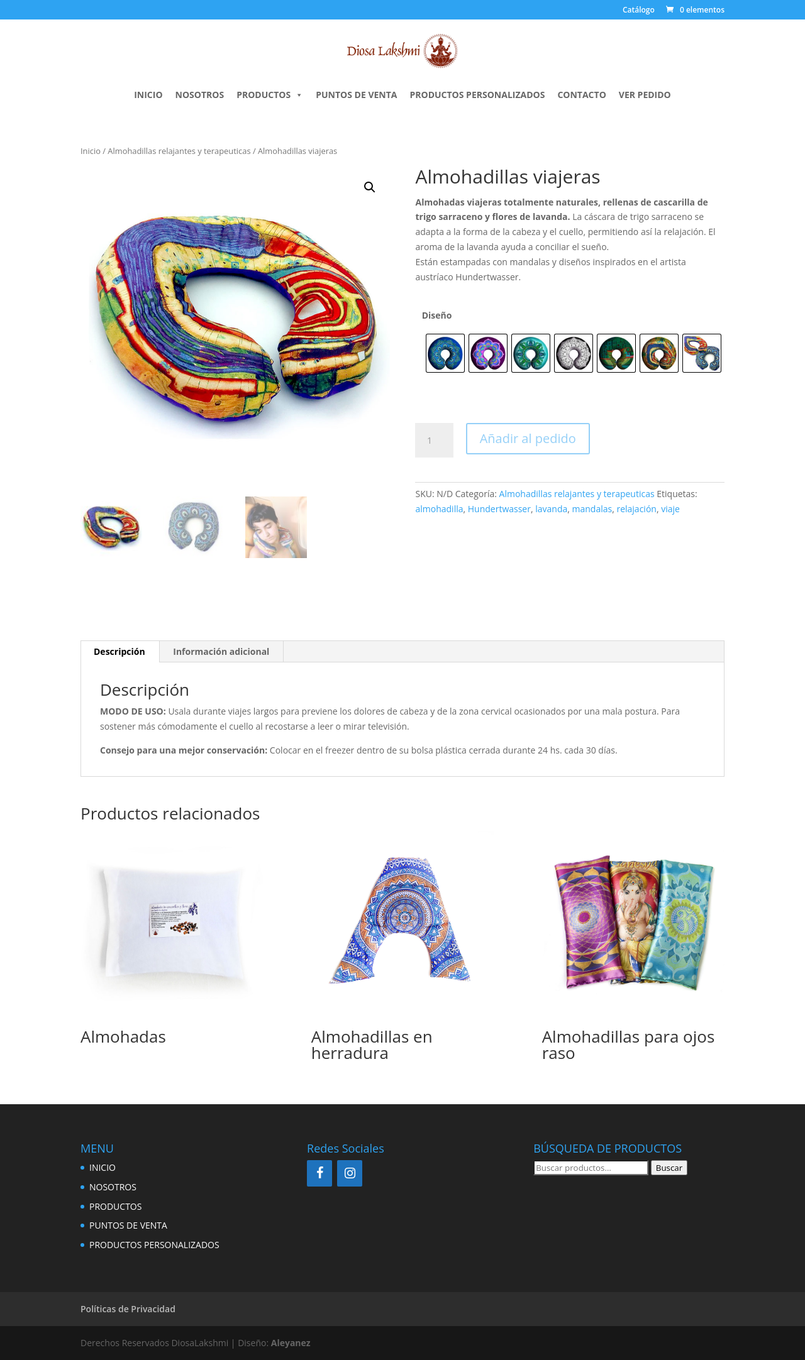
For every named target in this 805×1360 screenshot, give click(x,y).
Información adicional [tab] (221, 651)
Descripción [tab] (119, 651)
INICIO (148, 95)
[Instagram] (349, 1173)
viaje (670, 509)
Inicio (90, 150)
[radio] (445, 353)
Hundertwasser (499, 509)
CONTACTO (581, 95)
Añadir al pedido (528, 438)
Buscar (669, 1167)
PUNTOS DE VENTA (356, 95)
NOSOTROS (200, 95)
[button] (369, 187)
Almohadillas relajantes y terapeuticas (179, 150)
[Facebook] (319, 1173)
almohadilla (439, 509)
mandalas (592, 509)
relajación (636, 509)
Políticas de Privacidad (127, 1309)
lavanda (551, 509)
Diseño (437, 315)
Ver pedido (645, 95)
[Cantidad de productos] (434, 440)
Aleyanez (291, 1343)
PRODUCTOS (269, 94)
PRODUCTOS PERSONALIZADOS (477, 95)
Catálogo (639, 10)
